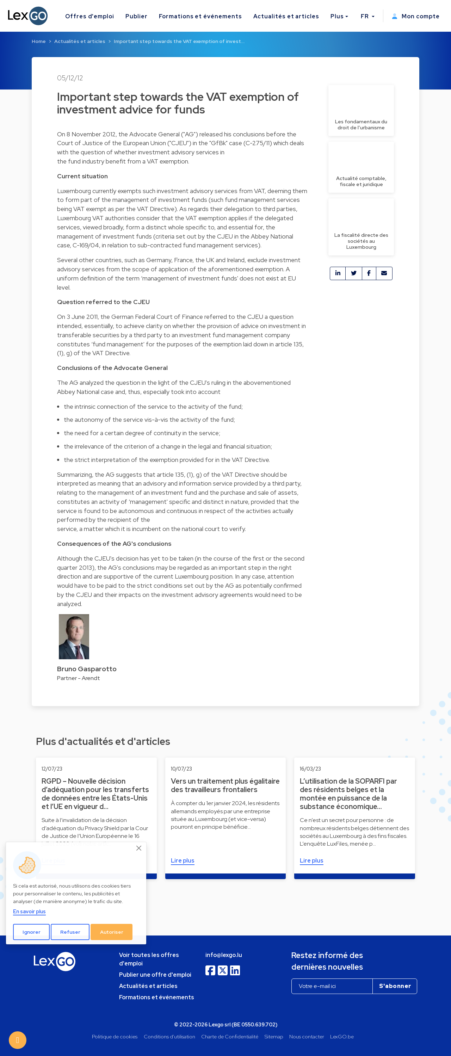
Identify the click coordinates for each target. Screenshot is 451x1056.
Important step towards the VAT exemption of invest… (179, 41)
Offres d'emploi (89, 16)
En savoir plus (29, 911)
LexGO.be (342, 1036)
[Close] (139, 848)
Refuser (70, 932)
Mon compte (416, 16)
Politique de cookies (114, 1036)
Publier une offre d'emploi (155, 974)
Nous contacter (306, 1036)
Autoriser (111, 932)
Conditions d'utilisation (169, 1036)
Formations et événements (200, 16)
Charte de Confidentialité (229, 1036)
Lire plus (182, 860)
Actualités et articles (286, 16)
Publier (136, 16)
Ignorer (32, 932)
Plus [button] (337, 16)
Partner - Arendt (78, 678)
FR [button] (365, 16)
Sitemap (274, 1036)
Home (39, 41)
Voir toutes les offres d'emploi (149, 959)
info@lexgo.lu (223, 955)
